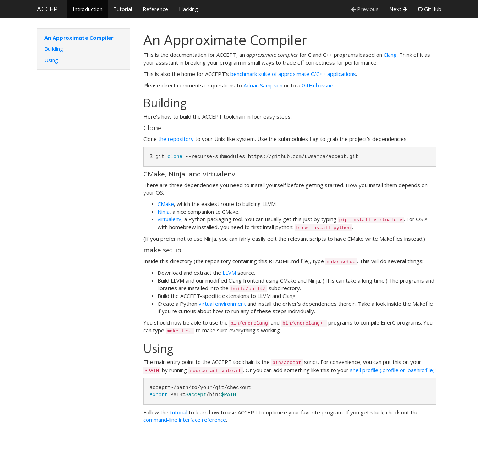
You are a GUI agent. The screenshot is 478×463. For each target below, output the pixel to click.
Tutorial (122, 8)
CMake (166, 203)
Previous (365, 8)
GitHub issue (317, 85)
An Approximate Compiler (79, 37)
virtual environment (222, 303)
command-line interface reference (184, 419)
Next (398, 8)
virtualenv (169, 219)
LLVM (229, 272)
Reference (155, 8)
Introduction (88, 8)
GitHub (429, 8)
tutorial (178, 412)
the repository (176, 138)
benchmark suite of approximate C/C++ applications (293, 73)
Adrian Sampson (262, 85)
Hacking (188, 8)
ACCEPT (49, 8)
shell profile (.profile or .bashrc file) (392, 370)
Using (51, 60)
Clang (390, 54)
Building (53, 48)
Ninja (164, 211)
